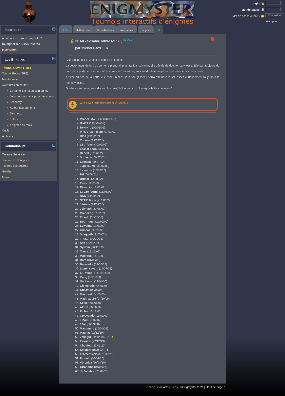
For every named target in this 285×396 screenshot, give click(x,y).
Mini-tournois (10, 79)
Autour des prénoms (23, 107)
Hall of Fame (83, 30)
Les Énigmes (15, 59)
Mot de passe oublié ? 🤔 (248, 16)
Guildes (7, 171)
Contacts (163, 387)
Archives (7, 136)
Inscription (271, 21)
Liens (174, 387)
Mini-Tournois (105, 30)
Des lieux (16, 113)
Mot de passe (253, 9)
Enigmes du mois (21, 125)
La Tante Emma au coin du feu (29, 90)
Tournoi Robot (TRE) (15, 73)
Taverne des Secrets (15, 165)
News (5, 177)
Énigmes (146, 30)
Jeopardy (16, 102)
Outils (5, 130)
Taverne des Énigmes (15, 160)
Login (258, 3)
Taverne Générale (13, 154)
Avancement (127, 30)
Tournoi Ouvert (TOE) (16, 67)
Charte (150, 387)
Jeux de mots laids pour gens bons (32, 96)
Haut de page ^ (215, 387)
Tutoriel (14, 119)
